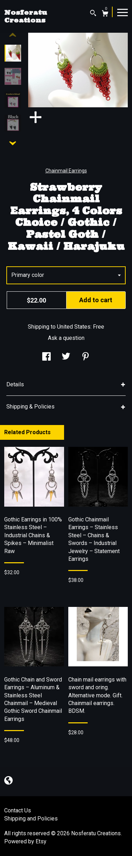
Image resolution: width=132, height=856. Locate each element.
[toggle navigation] (122, 12)
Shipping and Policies (31, 818)
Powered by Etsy (25, 841)
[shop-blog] (8, 781)
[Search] (93, 14)
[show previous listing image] (12, 35)
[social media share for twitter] (66, 357)
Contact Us (17, 810)
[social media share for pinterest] (85, 357)
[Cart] (105, 14)
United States (73, 326)
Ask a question (66, 338)
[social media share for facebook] (46, 357)
